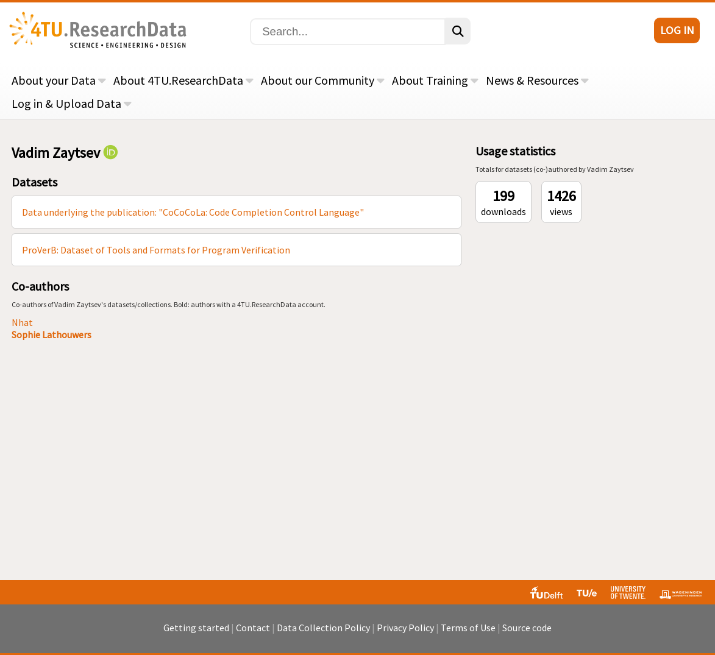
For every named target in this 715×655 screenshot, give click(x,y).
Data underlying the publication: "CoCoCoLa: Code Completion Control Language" (193, 212)
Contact (253, 627)
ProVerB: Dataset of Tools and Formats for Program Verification (156, 250)
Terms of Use (468, 627)
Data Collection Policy (323, 627)
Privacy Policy (405, 627)
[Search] (348, 31)
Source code (527, 627)
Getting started (196, 627)
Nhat (22, 322)
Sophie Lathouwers (51, 334)
